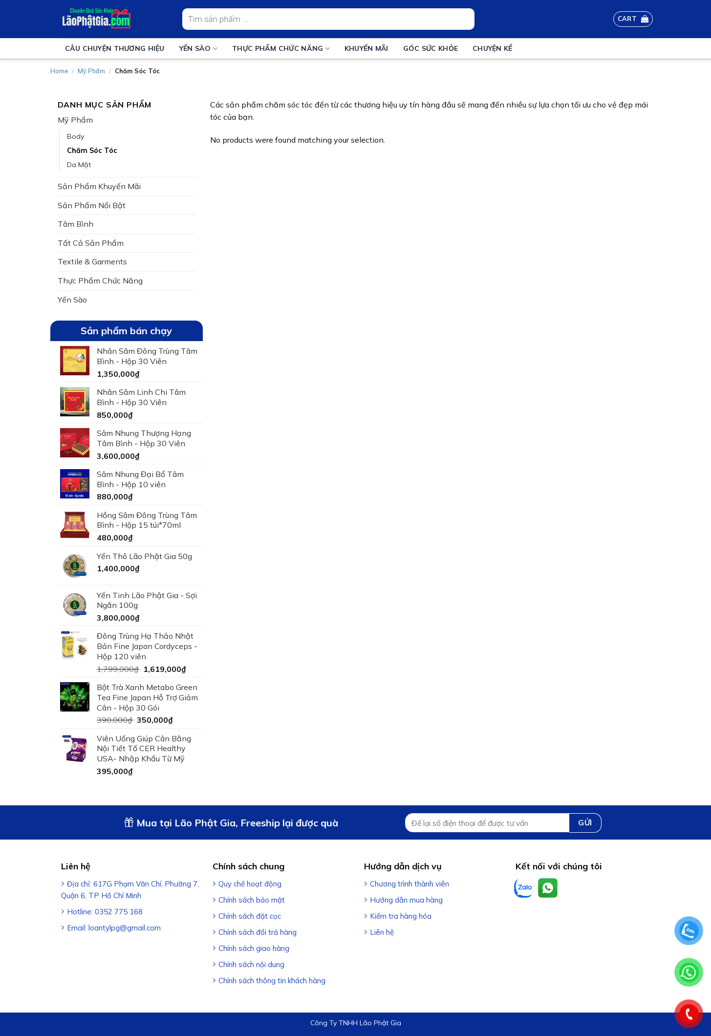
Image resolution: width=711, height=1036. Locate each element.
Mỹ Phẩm (91, 71)
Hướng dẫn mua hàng (406, 900)
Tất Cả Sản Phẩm (91, 243)
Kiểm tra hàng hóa (400, 916)
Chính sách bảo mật (251, 900)
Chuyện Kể (493, 48)
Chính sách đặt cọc (249, 916)
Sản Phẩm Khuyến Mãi (99, 186)
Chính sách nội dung (251, 964)
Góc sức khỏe (430, 48)
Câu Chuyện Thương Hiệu (115, 48)
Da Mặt (79, 164)
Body (76, 136)
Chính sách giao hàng (253, 948)
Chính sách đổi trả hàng (257, 932)
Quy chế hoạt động (249, 883)
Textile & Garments (92, 261)
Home (59, 71)
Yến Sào (198, 48)
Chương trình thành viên (409, 883)
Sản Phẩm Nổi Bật (92, 205)
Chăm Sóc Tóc (92, 150)
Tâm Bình (75, 224)
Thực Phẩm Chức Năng (281, 48)
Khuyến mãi (366, 48)
